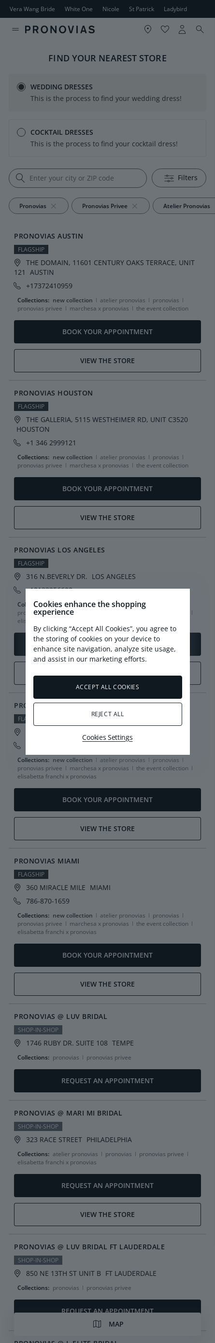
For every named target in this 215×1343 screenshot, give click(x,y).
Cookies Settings (107, 737)
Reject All (107, 714)
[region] (108, 672)
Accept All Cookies (108, 687)
